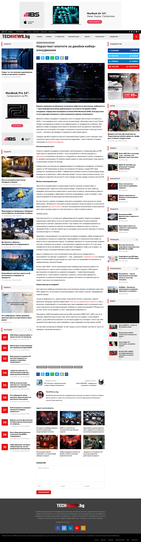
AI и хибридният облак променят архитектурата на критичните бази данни (17, 318)
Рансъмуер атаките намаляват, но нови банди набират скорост (46, 454)
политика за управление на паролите (83, 302)
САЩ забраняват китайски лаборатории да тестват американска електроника (20, 446)
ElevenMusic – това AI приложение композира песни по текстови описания (128, 277)
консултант (115, 179)
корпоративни (73, 36)
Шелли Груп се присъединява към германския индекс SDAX (21, 346)
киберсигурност (67, 367)
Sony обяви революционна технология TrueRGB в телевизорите (20, 434)
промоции (114, 240)
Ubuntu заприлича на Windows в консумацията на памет (128, 197)
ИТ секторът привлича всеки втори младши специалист (55, 384)
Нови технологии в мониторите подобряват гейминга (128, 186)
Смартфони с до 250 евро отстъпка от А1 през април (129, 257)
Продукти (114, 209)
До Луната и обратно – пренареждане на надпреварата (15, 243)
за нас (29, 32)
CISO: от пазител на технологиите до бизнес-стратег (69, 430)
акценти (7, 44)
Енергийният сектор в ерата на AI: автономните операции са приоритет (16, 275)
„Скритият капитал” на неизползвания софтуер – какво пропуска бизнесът (20, 372)
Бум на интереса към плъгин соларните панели (14, 181)
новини (49, 36)
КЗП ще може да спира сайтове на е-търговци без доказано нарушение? (20, 385)
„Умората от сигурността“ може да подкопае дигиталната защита (93, 454)
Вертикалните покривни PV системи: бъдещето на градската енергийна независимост (20, 359)
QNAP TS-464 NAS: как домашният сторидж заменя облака (127, 167)
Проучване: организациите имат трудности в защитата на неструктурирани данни (93, 430)
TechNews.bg (42, 53)
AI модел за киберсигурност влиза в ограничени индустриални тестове (47, 430)
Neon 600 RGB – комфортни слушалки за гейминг (86, 384)
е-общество (59, 36)
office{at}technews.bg (77, 522)
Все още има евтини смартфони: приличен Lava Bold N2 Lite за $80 (129, 247)
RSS (128, 540)
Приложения (115, 268)
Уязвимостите (89, 257)
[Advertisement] (70, 347)
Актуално (39, 42)
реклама (44, 32)
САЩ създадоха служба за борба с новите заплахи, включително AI (70, 454)
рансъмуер (40, 156)
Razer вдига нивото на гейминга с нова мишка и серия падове (128, 228)
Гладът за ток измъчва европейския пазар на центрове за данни (17, 73)
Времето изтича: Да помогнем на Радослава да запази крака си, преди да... (21, 422)
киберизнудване (54, 367)
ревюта (113, 148)
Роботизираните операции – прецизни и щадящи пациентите (21, 409)
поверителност (120, 540)
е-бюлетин (52, 32)
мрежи (87, 36)
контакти (36, 32)
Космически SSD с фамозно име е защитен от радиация (129, 216)
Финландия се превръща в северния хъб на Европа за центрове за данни (17, 212)
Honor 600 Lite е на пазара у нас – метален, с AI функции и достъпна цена (129, 155)
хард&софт (114, 36)
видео (112, 301)
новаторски (99, 36)
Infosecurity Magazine (55, 142)
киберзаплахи (42, 367)
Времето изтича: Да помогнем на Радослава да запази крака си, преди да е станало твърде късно (123, 136)
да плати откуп (55, 207)
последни (8, 330)
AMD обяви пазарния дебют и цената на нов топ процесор (21, 336)
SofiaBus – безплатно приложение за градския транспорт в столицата (128, 289)
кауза (112, 106)
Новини (45, 42)
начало (39, 36)
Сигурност (51, 42)
